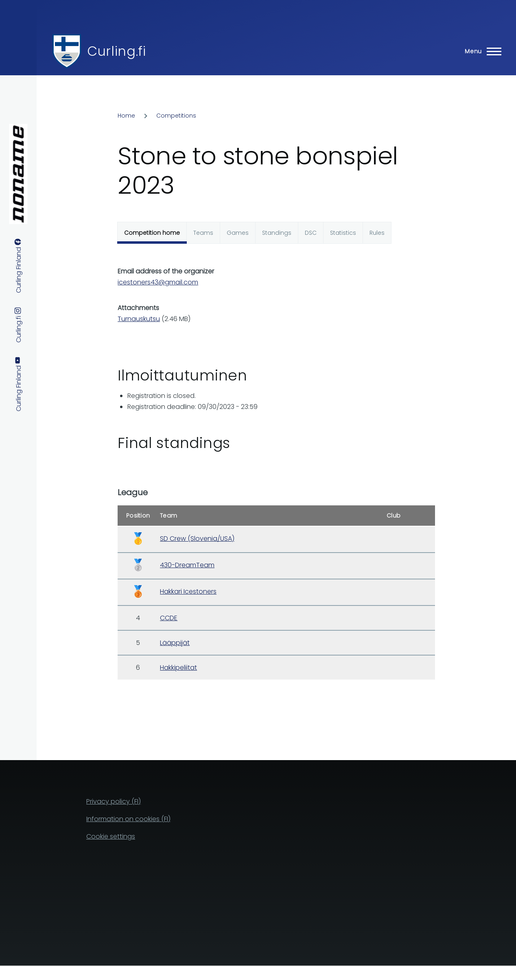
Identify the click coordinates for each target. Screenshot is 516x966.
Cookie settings (110, 836)
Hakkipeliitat (178, 667)
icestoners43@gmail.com (158, 282)
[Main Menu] (480, 51)
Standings (276, 233)
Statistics (343, 233)
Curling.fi (116, 51)
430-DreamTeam (187, 565)
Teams (203, 233)
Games (238, 233)
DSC (311, 233)
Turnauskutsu (139, 318)
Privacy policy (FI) (113, 801)
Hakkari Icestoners (188, 591)
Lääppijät (175, 642)
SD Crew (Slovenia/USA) (197, 538)
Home (126, 115)
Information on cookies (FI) (128, 819)
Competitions (176, 115)
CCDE (168, 618)
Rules (377, 233)
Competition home (152, 233)
